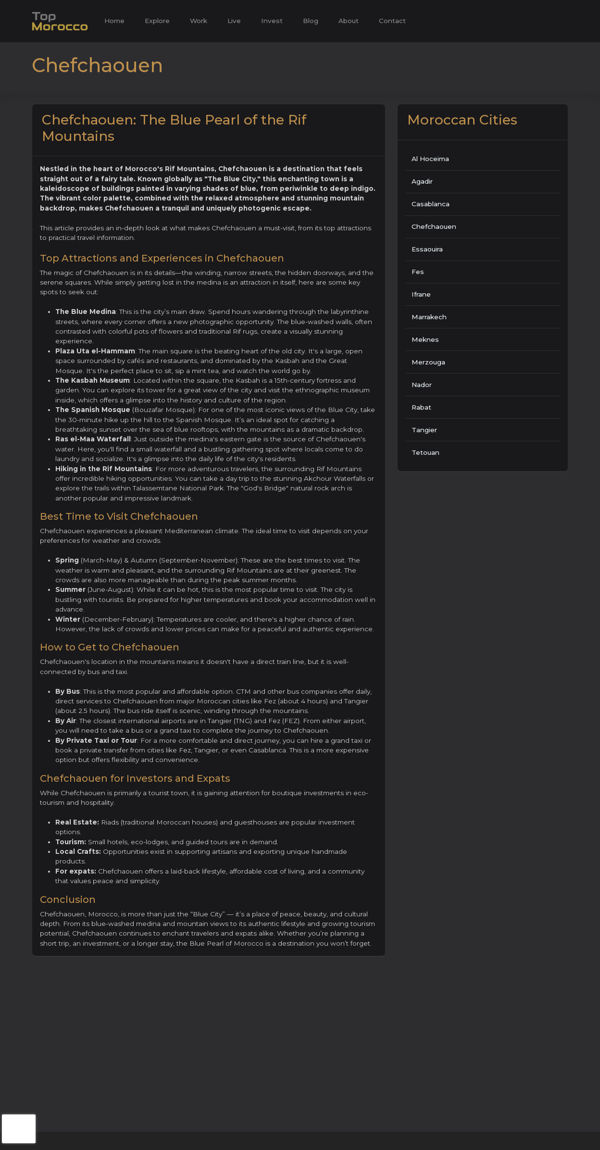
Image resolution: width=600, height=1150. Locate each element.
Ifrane (421, 294)
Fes (418, 271)
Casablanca (431, 204)
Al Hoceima (430, 158)
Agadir (422, 181)
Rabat (421, 407)
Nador (422, 384)
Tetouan (425, 452)
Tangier (424, 430)
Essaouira (427, 249)
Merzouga (428, 362)
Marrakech (429, 317)
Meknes (425, 339)
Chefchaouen (434, 226)
